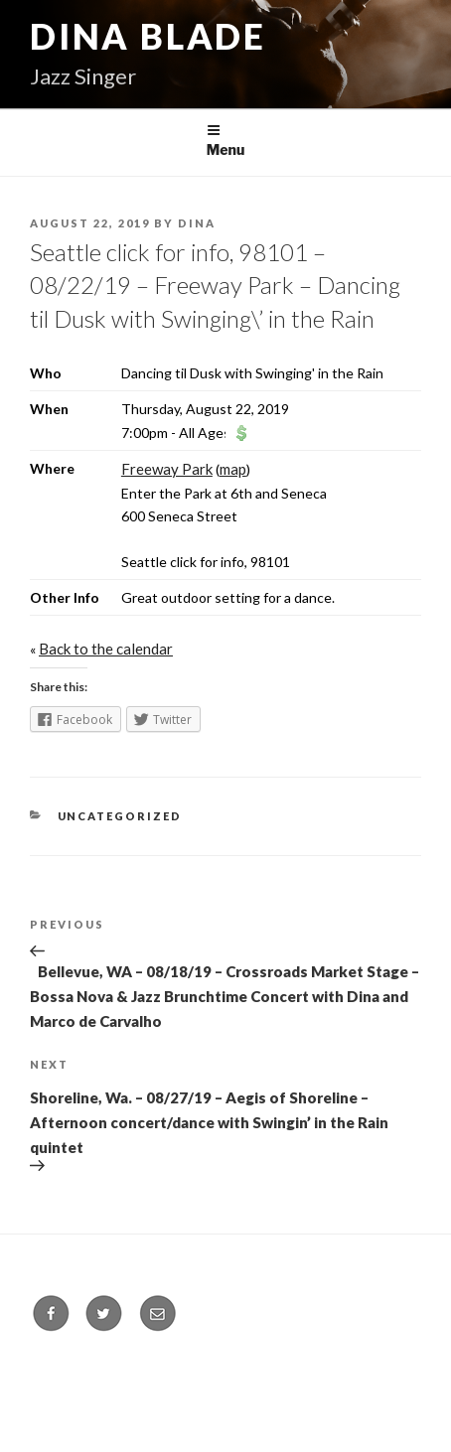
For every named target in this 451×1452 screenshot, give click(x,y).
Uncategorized (120, 815)
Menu (226, 140)
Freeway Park (167, 469)
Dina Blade (148, 36)
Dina (197, 223)
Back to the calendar (106, 648)
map (233, 469)
